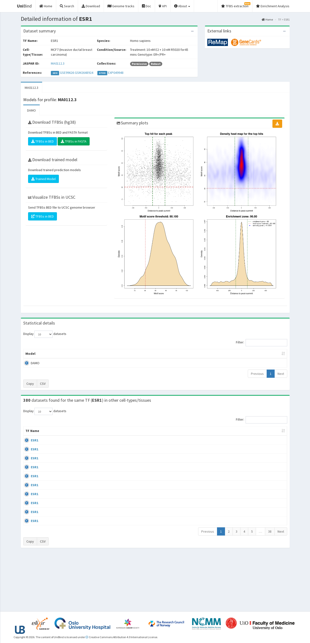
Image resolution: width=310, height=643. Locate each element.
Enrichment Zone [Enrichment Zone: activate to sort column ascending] (126, 353)
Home (267, 19)
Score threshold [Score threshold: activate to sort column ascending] (195, 353)
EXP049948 (116, 72)
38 (269, 586)
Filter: (261, 342)
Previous (257, 373)
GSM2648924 (84, 72)
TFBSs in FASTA (73, 141)
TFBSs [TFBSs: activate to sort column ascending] (163, 353)
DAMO (31, 110)
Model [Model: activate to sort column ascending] (30, 353)
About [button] (182, 6)
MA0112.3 (57, 63)
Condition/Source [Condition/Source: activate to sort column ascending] (110, 435)
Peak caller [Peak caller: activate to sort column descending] (58, 353)
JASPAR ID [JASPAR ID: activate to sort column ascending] (273, 433)
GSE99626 (67, 72)
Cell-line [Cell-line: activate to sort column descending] (51, 435)
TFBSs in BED (42, 141)
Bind (24, 6)
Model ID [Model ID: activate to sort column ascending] (90, 353)
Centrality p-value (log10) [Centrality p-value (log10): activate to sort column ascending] (246, 353)
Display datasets (44, 334)
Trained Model (43, 179)
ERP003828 (248, 445)
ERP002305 (248, 515)
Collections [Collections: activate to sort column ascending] (197, 435)
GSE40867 (247, 543)
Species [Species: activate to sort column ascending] (224, 435)
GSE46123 (247, 570)
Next (281, 373)
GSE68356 (247, 459)
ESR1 (29, 445)
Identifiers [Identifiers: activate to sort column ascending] (248, 435)
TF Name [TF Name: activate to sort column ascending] (29, 433)
